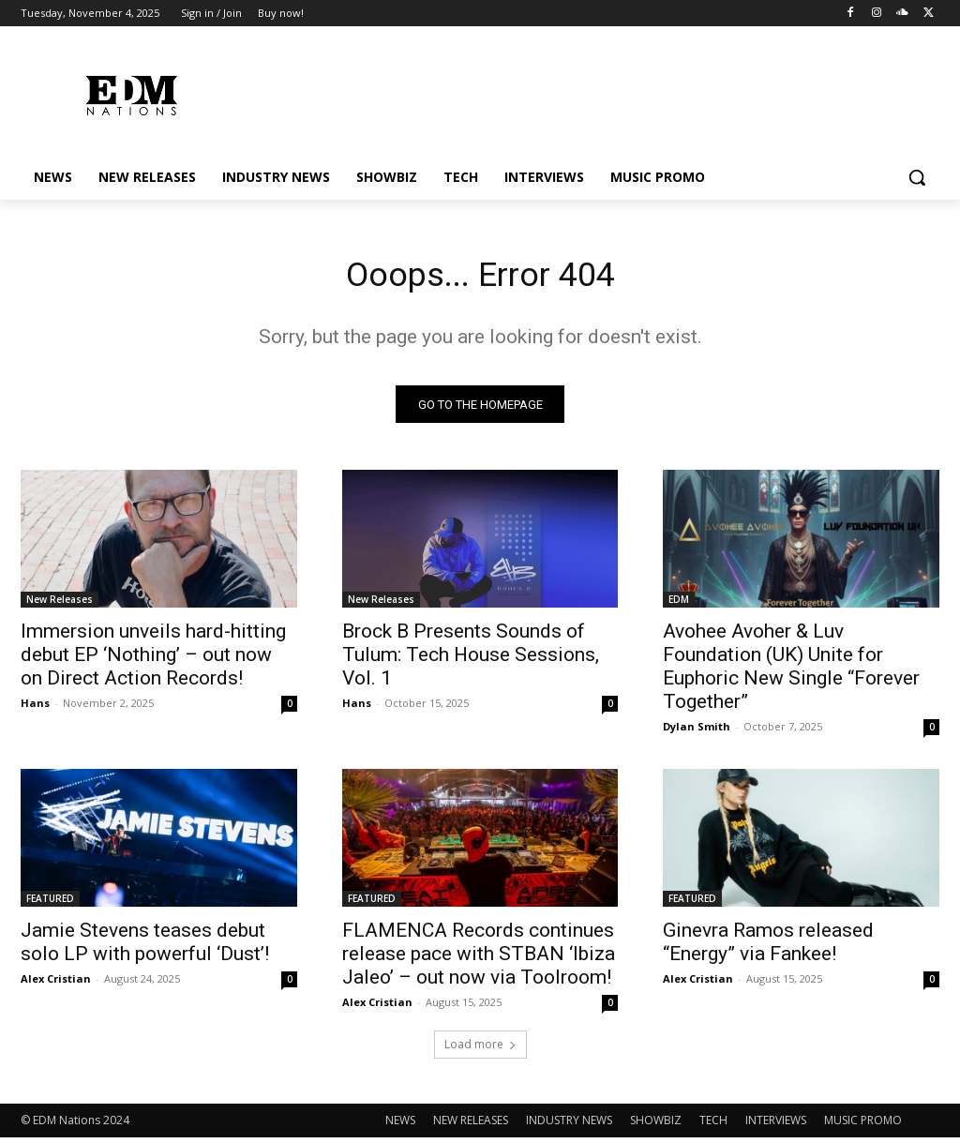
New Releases (59, 604)
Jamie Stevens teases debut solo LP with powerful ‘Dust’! (145, 948)
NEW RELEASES (470, 1126)
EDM (678, 604)
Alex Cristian (56, 985)
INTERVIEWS (775, 1126)
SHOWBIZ (656, 1126)
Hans (35, 708)
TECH (713, 1126)
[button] (916, 177)
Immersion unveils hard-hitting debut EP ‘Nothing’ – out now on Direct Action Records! (153, 660)
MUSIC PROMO (863, 1126)
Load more (480, 1050)
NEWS (400, 1126)
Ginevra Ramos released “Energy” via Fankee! (768, 948)
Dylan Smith (696, 732)
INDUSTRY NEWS (569, 1126)
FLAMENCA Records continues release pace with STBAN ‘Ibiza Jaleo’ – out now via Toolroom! (478, 960)
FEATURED (50, 904)
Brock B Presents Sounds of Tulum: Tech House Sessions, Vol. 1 (470, 660)
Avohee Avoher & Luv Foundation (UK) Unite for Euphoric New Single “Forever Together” (791, 671)
